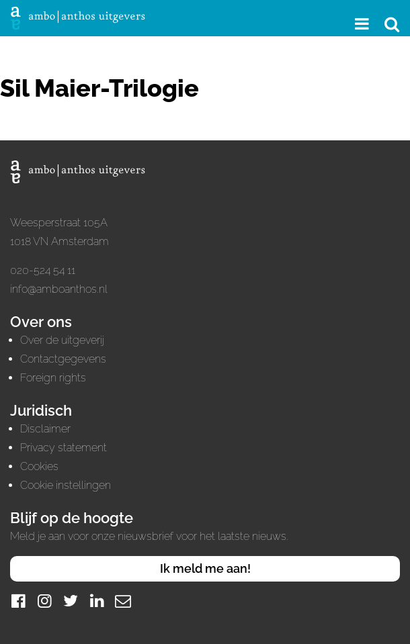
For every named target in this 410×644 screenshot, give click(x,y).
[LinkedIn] (97, 600)
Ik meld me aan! (205, 568)
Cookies (39, 466)
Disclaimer (45, 428)
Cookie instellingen (65, 485)
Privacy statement (63, 447)
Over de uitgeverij (62, 340)
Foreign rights (53, 377)
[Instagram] (44, 600)
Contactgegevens (63, 359)
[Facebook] (18, 600)
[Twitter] (71, 600)
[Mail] (123, 600)
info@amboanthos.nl (59, 289)
